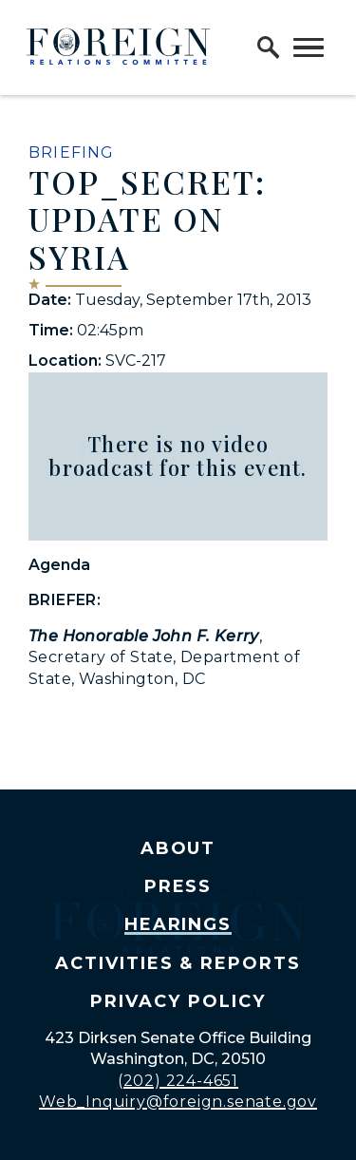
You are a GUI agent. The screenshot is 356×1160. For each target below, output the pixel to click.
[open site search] (269, 47)
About (178, 848)
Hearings (178, 924)
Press (178, 886)
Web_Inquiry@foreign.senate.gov (178, 1102)
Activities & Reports (178, 963)
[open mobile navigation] (309, 47)
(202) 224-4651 (178, 1081)
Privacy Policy (177, 1001)
